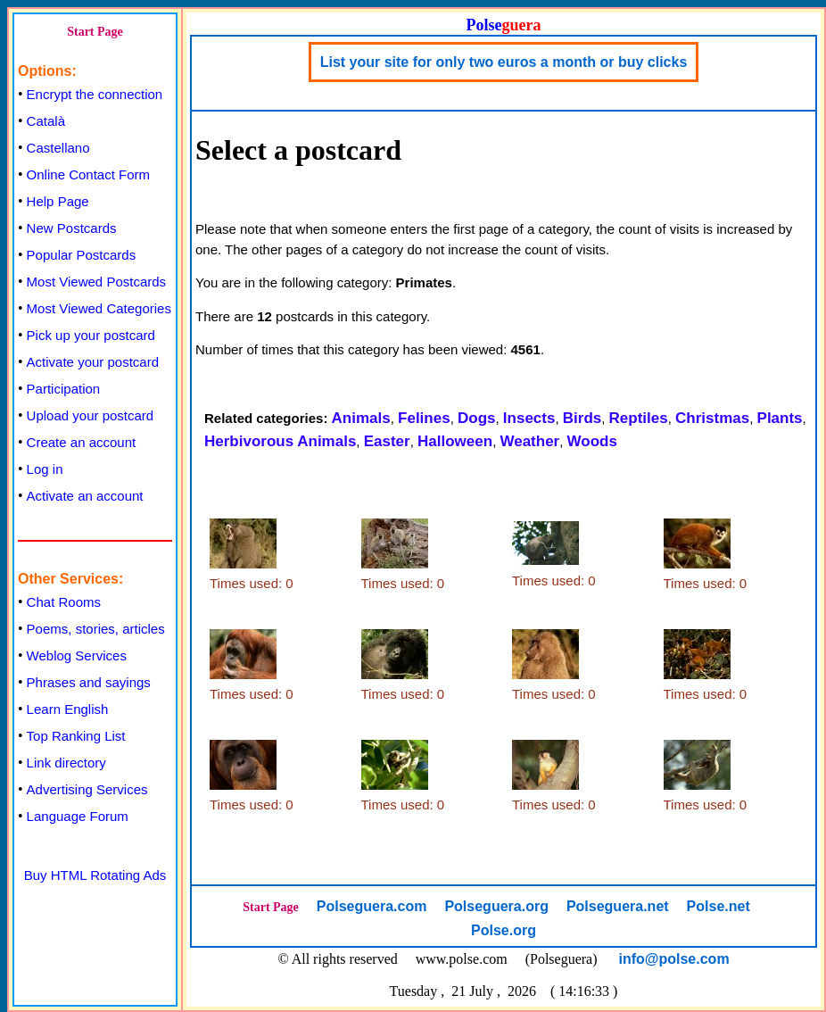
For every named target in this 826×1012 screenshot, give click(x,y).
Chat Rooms (64, 602)
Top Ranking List (76, 735)
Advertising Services (87, 789)
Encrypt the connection (95, 94)
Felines (424, 418)
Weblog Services (77, 655)
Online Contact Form (88, 174)
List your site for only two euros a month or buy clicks (504, 62)
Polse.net (718, 906)
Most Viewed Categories (99, 308)
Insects (529, 418)
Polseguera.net (617, 906)
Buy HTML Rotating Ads (95, 875)
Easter (387, 441)
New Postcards (72, 228)
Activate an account (85, 495)
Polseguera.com (372, 906)
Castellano (58, 147)
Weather (529, 441)
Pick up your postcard (91, 335)
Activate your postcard (93, 361)
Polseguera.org (496, 906)
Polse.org (503, 930)
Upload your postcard (90, 415)
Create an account (81, 442)
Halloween (454, 441)
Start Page (95, 31)
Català (46, 121)
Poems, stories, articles (96, 628)
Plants (780, 418)
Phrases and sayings (89, 682)
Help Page (58, 201)
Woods (592, 441)
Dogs (477, 418)
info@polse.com (674, 958)
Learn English (68, 709)
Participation (64, 388)
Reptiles (638, 418)
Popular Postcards (81, 254)
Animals (361, 418)
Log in (45, 469)
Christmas (712, 418)
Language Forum (77, 816)
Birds (582, 418)
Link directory (66, 762)
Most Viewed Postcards (96, 281)
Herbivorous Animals (280, 441)
